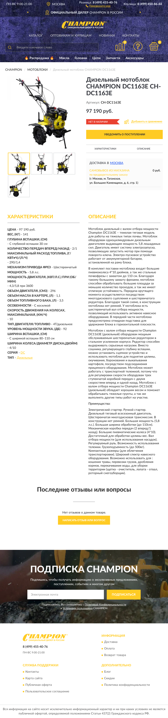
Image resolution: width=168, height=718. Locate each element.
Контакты (130, 35)
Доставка (110, 642)
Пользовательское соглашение (47, 691)
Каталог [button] (36, 35)
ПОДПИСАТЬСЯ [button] (124, 594)
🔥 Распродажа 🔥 (39, 58)
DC (23, 352)
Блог (107, 671)
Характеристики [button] (105, 149)
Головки (81, 58)
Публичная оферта (38, 684)
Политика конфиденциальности (127, 684)
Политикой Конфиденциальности (105, 604)
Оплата (109, 648)
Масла (64, 58)
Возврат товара (115, 655)
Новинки (107, 35)
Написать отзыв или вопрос (84, 520)
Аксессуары (135, 58)
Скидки (109, 678)
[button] (98, 5)
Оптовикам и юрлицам (70, 35)
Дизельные (25, 357)
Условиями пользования (78, 608)
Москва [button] (116, 163)
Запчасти (113, 58)
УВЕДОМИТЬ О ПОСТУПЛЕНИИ (124, 134)
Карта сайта (33, 678)
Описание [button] (143, 149)
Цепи (96, 58)
